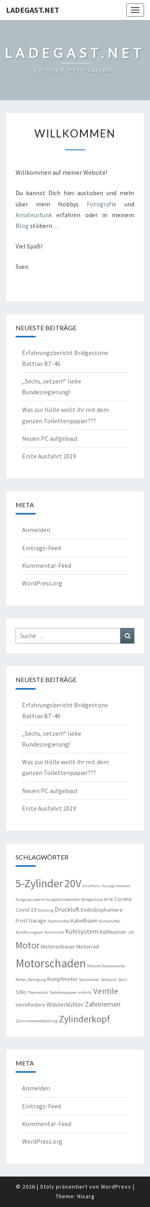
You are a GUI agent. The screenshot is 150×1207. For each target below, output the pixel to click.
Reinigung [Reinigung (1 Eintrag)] (37, 979)
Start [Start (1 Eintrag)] (122, 979)
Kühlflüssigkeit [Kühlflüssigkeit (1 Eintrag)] (29, 932)
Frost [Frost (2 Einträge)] (22, 920)
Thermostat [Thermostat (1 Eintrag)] (38, 992)
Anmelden (36, 530)
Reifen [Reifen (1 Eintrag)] (21, 979)
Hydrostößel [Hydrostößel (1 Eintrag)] (59, 921)
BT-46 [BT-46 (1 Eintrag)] (108, 899)
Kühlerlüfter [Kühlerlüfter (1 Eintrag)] (109, 921)
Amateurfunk (34, 215)
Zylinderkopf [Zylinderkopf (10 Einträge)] (84, 1019)
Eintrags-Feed (41, 548)
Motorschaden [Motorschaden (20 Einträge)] (51, 963)
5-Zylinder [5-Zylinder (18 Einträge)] (39, 883)
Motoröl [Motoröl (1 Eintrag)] (94, 966)
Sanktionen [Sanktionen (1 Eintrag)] (89, 979)
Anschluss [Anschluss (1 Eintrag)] (91, 885)
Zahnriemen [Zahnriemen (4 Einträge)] (102, 1004)
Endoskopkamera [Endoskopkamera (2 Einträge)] (101, 909)
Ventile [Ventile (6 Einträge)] (105, 991)
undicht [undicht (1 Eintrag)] (85, 992)
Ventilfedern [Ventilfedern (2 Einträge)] (30, 1004)
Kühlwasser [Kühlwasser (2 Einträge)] (113, 931)
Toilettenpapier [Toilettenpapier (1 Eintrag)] (63, 992)
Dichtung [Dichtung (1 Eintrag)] (46, 910)
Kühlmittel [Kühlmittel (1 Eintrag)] (54, 932)
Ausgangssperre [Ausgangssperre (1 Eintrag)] (30, 899)
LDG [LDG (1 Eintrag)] (131, 932)
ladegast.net (32, 10)
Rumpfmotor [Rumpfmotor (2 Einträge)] (62, 979)
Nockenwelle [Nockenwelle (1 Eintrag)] (113, 966)
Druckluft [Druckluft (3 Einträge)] (67, 909)
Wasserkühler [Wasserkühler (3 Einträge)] (65, 1004)
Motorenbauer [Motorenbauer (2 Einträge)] (58, 946)
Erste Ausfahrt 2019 (49, 456)
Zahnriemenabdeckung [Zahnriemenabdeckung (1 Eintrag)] (37, 1020)
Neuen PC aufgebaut (50, 438)
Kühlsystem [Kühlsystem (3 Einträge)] (81, 931)
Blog (23, 226)
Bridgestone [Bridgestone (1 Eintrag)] (92, 899)
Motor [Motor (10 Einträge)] (28, 945)
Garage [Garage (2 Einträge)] (37, 920)
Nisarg (86, 1196)
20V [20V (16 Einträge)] (72, 883)
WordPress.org (42, 583)
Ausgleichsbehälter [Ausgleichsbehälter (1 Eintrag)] (63, 899)
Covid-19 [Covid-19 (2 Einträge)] (26, 909)
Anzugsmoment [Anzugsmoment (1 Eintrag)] (116, 885)
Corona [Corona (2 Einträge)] (123, 898)
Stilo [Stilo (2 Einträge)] (21, 991)
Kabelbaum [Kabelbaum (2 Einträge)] (84, 920)
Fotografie (101, 204)
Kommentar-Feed (46, 565)
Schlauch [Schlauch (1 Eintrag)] (109, 979)
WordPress (116, 1186)
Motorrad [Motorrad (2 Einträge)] (87, 946)
